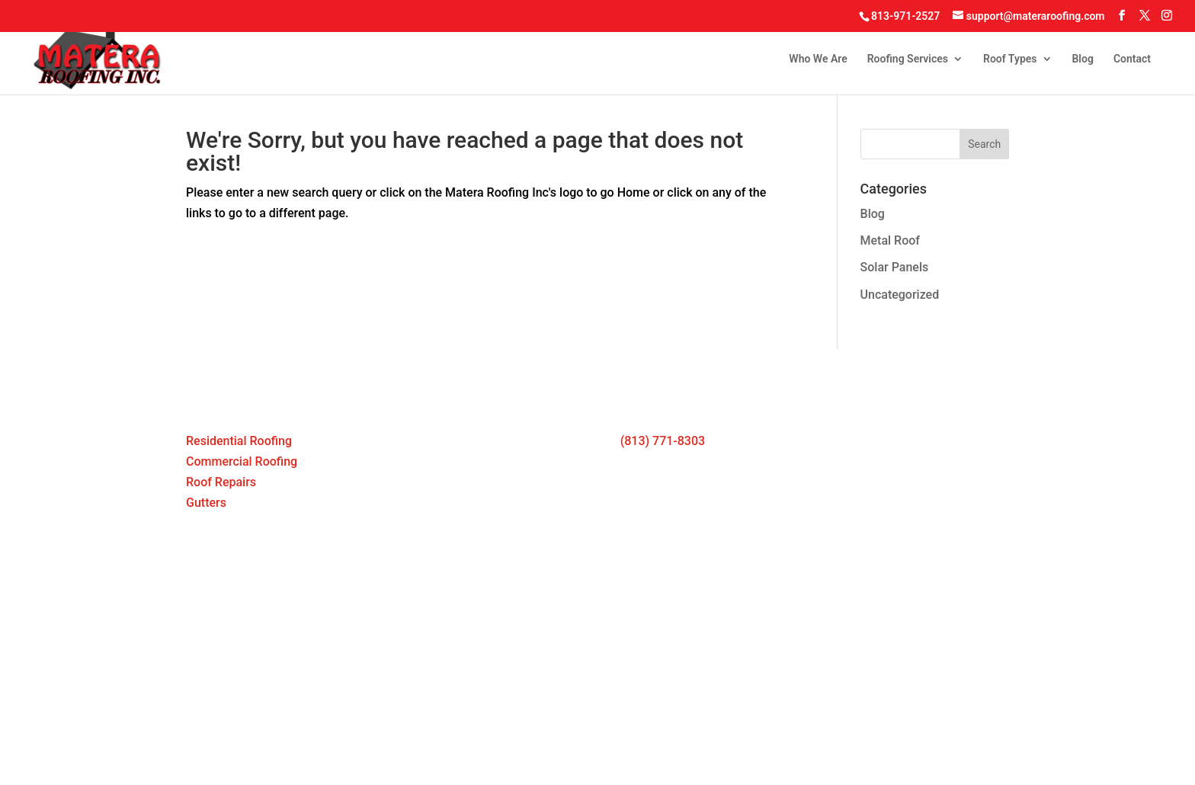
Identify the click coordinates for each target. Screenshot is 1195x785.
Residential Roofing (239, 441)
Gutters (206, 502)
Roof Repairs (221, 482)
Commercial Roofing (241, 461)
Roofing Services (907, 59)
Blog (1082, 59)
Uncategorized (900, 294)
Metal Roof (890, 240)
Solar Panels (894, 267)
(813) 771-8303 (662, 441)
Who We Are (818, 59)
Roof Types (1010, 59)
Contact (1132, 59)
